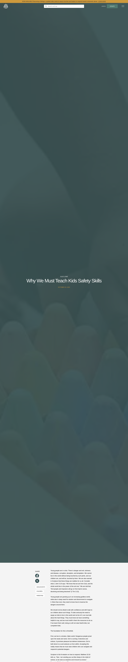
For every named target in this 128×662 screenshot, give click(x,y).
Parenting (40, 595)
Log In (103, 6)
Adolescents (41, 587)
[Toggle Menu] (123, 6)
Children (39, 591)
